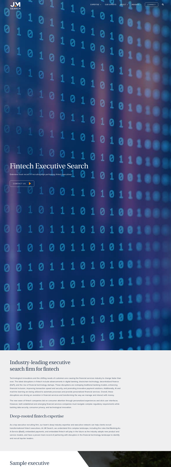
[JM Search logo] (15, 3)
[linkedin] (151, 441)
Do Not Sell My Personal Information (57, 462)
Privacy (124, 442)
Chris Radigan (134, 315)
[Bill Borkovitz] (27, 278)
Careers (96, 442)
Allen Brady (54, 315)
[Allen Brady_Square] (66, 278)
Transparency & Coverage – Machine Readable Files (86, 462)
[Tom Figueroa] (105, 278)
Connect (67, 442)
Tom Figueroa (95, 315)
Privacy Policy (40, 462)
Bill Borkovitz (16, 315)
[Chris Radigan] (144, 278)
